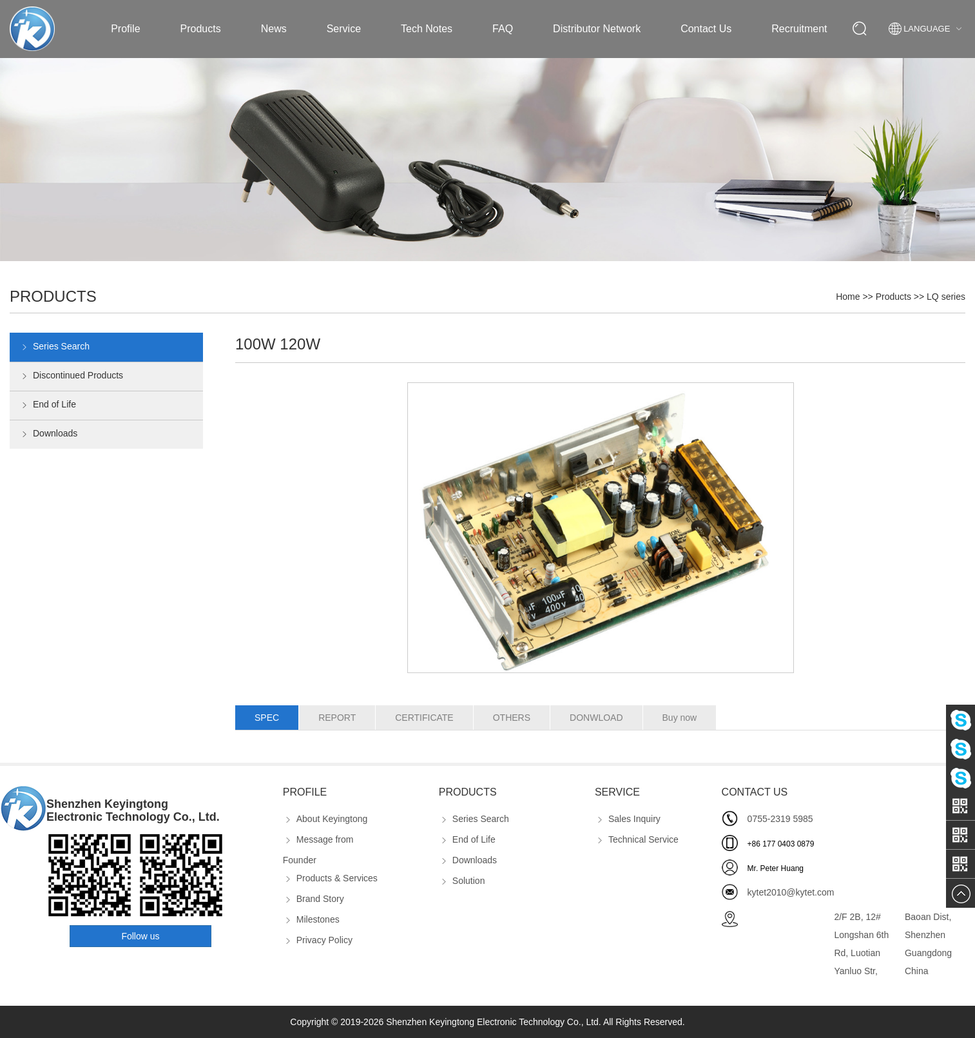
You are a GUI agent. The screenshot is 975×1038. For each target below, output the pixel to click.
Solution (462, 881)
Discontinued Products (71, 376)
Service (344, 28)
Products (200, 28)
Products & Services (330, 878)
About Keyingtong (325, 819)
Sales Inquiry (628, 819)
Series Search (54, 347)
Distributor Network (597, 28)
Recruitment (799, 28)
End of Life (47, 405)
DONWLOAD (596, 717)
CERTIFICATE (424, 717)
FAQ (502, 28)
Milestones (311, 919)
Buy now (679, 717)
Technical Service (637, 839)
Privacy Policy (317, 940)
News (274, 28)
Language (927, 29)
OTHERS (511, 717)
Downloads (48, 434)
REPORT (337, 717)
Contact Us (706, 28)
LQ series (946, 296)
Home (848, 296)
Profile (125, 28)
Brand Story (313, 899)
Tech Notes (426, 28)
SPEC (267, 717)
